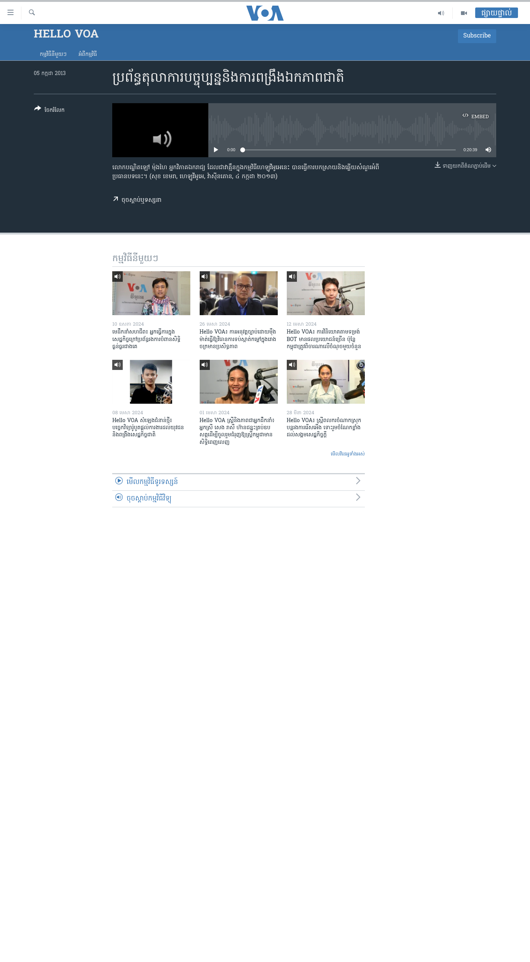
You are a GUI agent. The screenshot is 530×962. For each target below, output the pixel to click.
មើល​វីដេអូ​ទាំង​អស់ (348, 454)
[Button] (49, 111)
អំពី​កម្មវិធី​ (87, 55)
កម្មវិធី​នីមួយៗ (53, 55)
